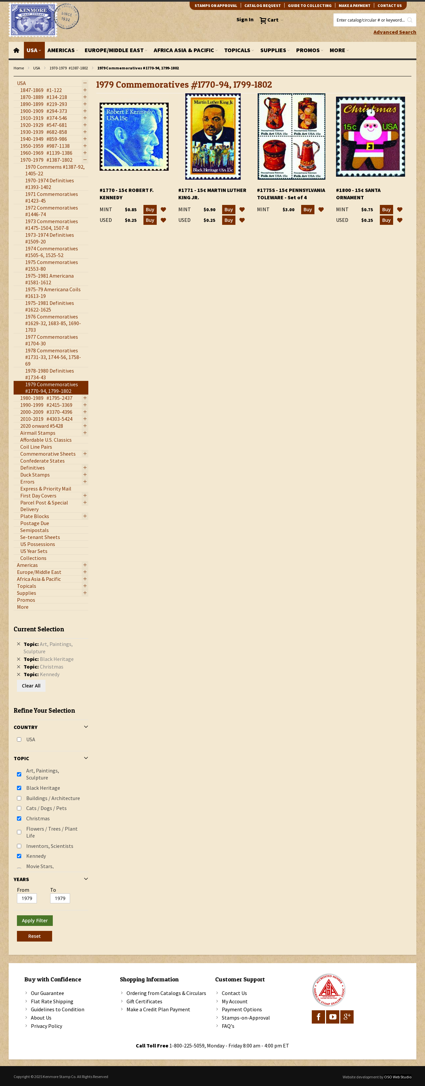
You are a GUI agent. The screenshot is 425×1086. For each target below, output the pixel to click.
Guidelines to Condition (57, 1009)
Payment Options (242, 1009)
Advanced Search (395, 32)
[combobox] (374, 20)
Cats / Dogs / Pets (46, 808)
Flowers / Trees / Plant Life (52, 832)
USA (36, 67)
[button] (163, 210)
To (53, 889)
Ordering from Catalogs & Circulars (166, 993)
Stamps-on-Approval (246, 1017)
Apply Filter (35, 920)
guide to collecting (310, 5)
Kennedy (36, 856)
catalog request (262, 5)
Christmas (38, 818)
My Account (235, 1001)
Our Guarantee (47, 993)
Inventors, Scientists (49, 846)
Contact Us (234, 993)
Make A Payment (355, 5)
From (23, 889)
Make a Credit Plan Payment (158, 1009)
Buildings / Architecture (53, 798)
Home (19, 67)
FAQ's (228, 1026)
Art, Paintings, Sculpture (42, 774)
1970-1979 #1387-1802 (68, 67)
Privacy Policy (46, 1026)
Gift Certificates (144, 1001)
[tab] (51, 781)
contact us (390, 5)
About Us (41, 1017)
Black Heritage (43, 787)
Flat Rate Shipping (52, 1001)
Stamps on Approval (216, 5)
